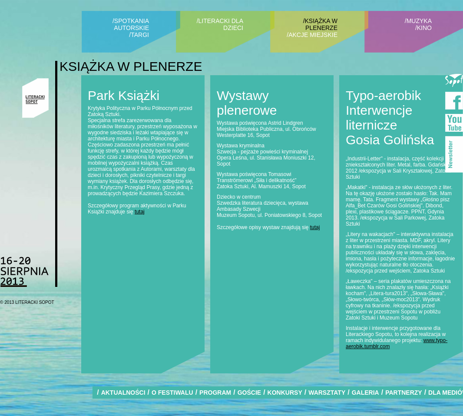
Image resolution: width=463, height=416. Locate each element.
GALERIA (365, 392)
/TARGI (139, 34)
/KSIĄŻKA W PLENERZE (320, 24)
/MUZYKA (418, 20)
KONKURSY (285, 392)
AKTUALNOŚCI (123, 392)
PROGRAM (215, 392)
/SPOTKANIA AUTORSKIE (130, 24)
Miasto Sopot (454, 78)
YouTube (454, 123)
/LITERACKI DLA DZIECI (220, 24)
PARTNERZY (403, 392)
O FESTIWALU (172, 392)
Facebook (454, 101)
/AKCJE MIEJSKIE (312, 34)
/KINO (423, 27)
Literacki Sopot (35, 98)
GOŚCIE (249, 392)
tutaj (140, 212)
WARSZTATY (326, 392)
